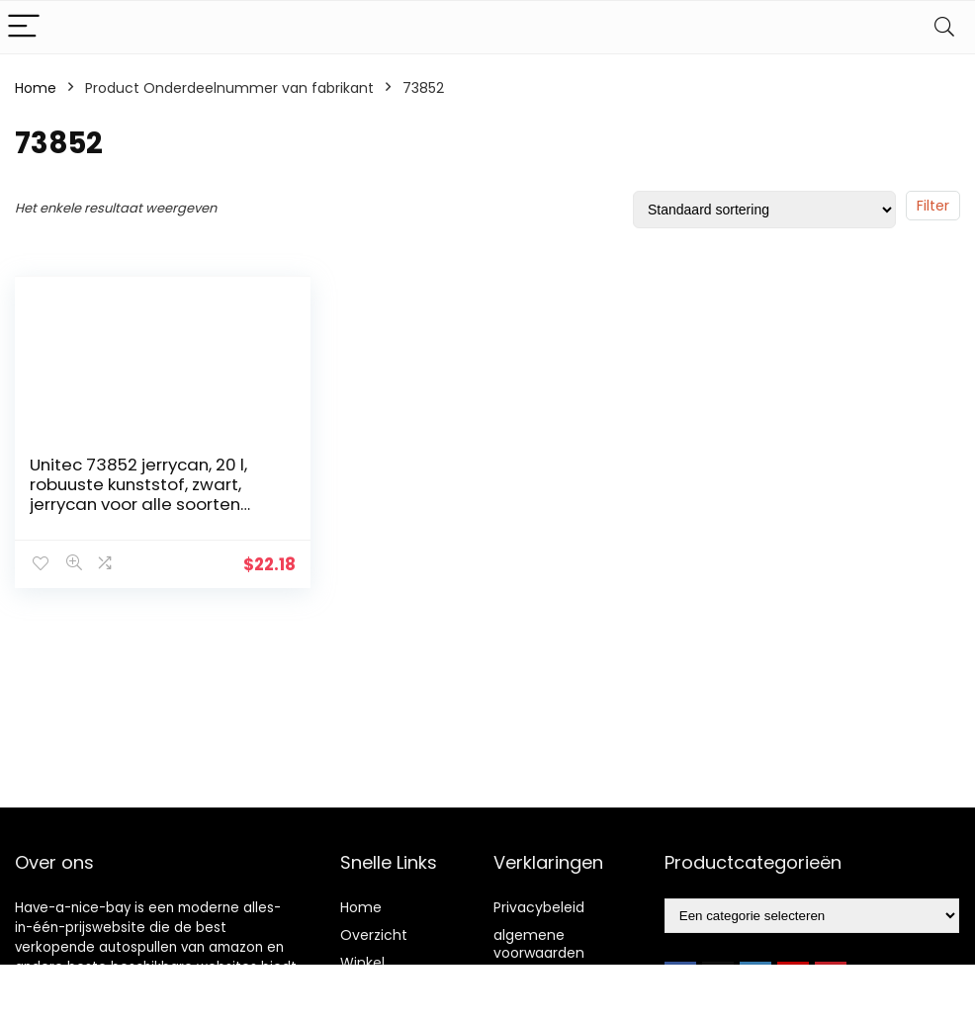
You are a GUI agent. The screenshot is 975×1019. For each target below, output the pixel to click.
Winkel (362, 963)
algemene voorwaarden (538, 944)
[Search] (944, 27)
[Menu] (23, 27)
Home (35, 88)
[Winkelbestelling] (764, 209)
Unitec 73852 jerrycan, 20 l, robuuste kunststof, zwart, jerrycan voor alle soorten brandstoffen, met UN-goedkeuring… (138, 504)
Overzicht (373, 935)
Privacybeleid (538, 907)
